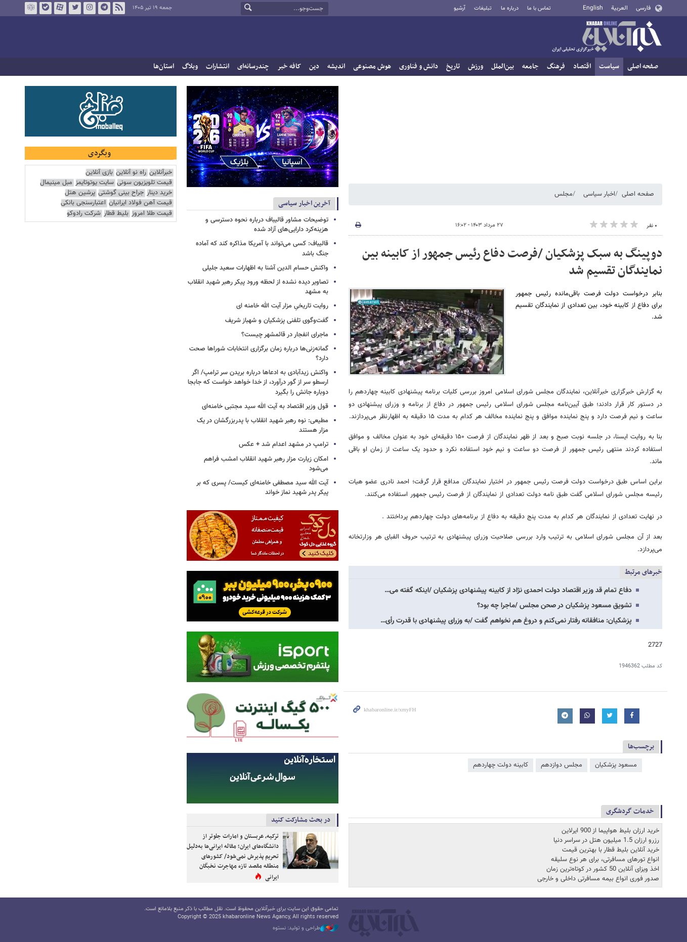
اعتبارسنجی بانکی (83, 203)
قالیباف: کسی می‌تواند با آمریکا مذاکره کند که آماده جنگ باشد (262, 248)
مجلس (563, 194)
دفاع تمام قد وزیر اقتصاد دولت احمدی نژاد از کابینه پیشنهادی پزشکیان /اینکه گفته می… (508, 590)
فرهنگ (556, 66)
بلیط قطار (116, 213)
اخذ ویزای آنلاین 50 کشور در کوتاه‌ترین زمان (602, 869)
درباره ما (510, 8)
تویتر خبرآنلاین (75, 8)
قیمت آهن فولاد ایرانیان (140, 203)
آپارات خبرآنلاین (60, 8)
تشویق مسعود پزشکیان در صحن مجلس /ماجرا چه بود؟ (554, 605)
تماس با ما (539, 8)
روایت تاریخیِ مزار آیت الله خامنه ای (282, 306)
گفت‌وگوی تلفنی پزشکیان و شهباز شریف (276, 321)
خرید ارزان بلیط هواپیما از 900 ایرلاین (610, 831)
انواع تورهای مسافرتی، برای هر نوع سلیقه (605, 860)
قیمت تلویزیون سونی (144, 183)
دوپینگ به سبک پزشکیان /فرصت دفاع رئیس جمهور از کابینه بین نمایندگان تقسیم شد (512, 262)
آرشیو (459, 8)
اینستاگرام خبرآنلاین (89, 8)
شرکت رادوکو (84, 213)
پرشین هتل (80, 193)
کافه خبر (289, 66)
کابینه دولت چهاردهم (500, 765)
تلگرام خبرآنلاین (104, 8)
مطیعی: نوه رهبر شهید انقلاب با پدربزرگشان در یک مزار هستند (262, 425)
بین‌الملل (502, 66)
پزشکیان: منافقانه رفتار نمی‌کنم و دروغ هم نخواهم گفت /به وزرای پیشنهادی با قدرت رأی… (506, 620)
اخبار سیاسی (599, 194)
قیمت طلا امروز (152, 213)
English (593, 8)
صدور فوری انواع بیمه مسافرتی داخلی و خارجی (598, 879)
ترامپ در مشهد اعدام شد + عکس (283, 444)
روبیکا (31, 8)
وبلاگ (190, 66)
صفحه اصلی (642, 66)
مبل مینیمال (56, 183)
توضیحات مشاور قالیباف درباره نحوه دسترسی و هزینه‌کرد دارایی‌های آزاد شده (266, 225)
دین (314, 66)
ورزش (475, 66)
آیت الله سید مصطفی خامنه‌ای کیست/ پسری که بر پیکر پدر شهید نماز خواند (262, 488)
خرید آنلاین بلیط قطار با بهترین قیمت (610, 850)
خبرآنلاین (606, 37)
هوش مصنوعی (372, 66)
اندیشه (336, 66)
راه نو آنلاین (131, 172)
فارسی (643, 8)
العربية (619, 8)
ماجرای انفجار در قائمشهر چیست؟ (284, 335)
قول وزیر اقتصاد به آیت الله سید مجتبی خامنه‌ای (265, 406)
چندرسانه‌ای (253, 66)
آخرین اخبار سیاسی (304, 203)
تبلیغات (483, 8)
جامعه (530, 66)
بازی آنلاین (99, 172)
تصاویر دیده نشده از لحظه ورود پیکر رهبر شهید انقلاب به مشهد (258, 287)
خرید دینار (159, 193)
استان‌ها (163, 66)
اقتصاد (582, 66)
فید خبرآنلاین (119, 8)
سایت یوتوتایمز (94, 183)
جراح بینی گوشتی (121, 193)
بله (45, 8)
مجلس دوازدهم (561, 765)
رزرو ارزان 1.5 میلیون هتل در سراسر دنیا (606, 840)
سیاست (609, 66)
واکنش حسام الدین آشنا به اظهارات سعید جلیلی (265, 268)
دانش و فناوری (418, 66)
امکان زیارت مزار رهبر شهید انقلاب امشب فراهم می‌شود (266, 464)
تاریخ (453, 66)
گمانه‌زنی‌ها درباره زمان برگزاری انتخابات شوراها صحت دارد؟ (258, 354)
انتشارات (217, 66)
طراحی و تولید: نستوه (305, 928)
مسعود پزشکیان (616, 765)
